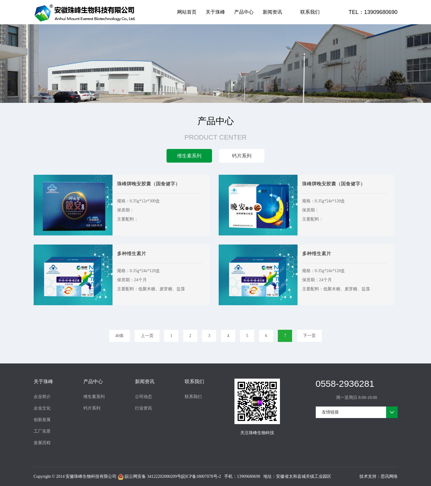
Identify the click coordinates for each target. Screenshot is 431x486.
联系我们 (310, 12)
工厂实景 (42, 431)
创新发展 (42, 419)
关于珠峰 (215, 12)
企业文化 (42, 408)
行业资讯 (143, 408)
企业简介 (42, 396)
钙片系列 (91, 408)
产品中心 (244, 12)
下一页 (309, 335)
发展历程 (42, 442)
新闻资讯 (272, 12)
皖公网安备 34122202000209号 (149, 477)
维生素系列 (94, 396)
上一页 (147, 335)
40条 (119, 335)
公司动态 (143, 396)
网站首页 (187, 12)
